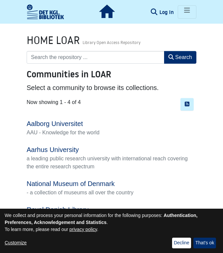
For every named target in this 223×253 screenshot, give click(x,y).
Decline (181, 242)
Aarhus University (53, 149)
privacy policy (83, 229)
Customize (16, 242)
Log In (167, 12)
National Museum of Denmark (71, 183)
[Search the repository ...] (95, 57)
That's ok (204, 242)
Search (180, 57)
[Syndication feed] (187, 104)
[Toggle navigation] (187, 12)
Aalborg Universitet (55, 123)
